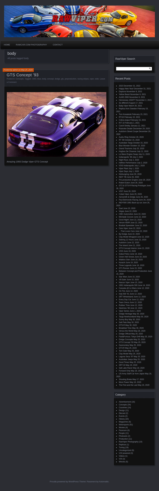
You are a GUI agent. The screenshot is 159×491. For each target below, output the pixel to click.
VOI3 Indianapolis (126, 166)
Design (122, 410)
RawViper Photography (128, 442)
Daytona (122, 91)
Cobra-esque (124, 120)
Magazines (123, 422)
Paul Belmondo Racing (128, 200)
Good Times (124, 362)
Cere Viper (123, 228)
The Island (123, 245)
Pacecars (123, 430)
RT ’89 (121, 140)
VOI (120, 459)
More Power (124, 382)
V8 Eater (122, 280)
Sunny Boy (123, 319)
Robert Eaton (124, 183)
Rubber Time (124, 305)
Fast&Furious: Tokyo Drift (129, 337)
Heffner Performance (127, 163)
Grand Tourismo (125, 148)
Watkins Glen (124, 260)
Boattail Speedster (126, 225)
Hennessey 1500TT (127, 100)
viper (92, 79)
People (122, 433)
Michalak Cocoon (126, 217)
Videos (122, 456)
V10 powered (124, 453)
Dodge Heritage (125, 314)
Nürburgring (124, 174)
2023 (121, 86)
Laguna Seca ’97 (126, 356)
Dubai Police (124, 254)
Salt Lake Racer (125, 368)
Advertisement (125, 402)
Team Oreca (124, 302)
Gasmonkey (124, 345)
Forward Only (124, 371)
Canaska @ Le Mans (128, 288)
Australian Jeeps (126, 359)
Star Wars (123, 277)
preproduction (70, 79)
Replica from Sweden (128, 109)
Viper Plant (123, 168)
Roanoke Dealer (126, 128)
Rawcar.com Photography (31, 45)
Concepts (20, 79)
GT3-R (122, 348)
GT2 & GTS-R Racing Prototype (132, 185)
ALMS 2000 (124, 97)
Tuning (122, 447)
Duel (121, 208)
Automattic (104, 481)
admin (15, 70)
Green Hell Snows (126, 257)
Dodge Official (125, 334)
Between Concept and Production (133, 271)
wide (97, 79)
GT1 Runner (124, 268)
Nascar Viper (124, 282)
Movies (122, 427)
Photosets (123, 436)
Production (123, 439)
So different (124, 103)
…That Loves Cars (127, 231)
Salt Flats (123, 322)
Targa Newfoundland (127, 317)
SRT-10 (122, 365)
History (122, 419)
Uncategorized (125, 450)
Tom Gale (123, 351)
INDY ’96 (122, 177)
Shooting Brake (125, 379)
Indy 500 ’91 (124, 294)
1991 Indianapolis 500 (128, 285)
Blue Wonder (124, 146)
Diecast (122, 413)
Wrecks (122, 462)
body (44, 79)
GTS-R (122, 325)
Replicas (122, 444)
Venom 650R (124, 223)
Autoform (123, 242)
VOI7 (121, 191)
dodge (57, 79)
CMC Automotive (126, 214)
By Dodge (123, 234)
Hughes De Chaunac (127, 151)
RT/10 (121, 117)
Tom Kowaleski (125, 114)
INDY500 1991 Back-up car (130, 203)
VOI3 (121, 251)
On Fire (122, 291)
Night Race (123, 160)
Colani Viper (124, 194)
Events (122, 416)
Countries (123, 407)
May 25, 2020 (27, 70)
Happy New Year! (126, 89)
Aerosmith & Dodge (127, 197)
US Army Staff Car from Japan (131, 374)
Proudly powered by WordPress (64, 481)
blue (39, 79)
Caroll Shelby (124, 126)
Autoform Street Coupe (128, 131)
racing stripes (83, 79)
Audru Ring (123, 137)
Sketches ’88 (124, 308)
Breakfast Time (125, 328)
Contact (58, 45)
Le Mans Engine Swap (128, 154)
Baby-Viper (123, 106)
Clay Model (123, 354)
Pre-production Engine (128, 180)
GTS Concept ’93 (23, 75)
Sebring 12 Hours (126, 240)
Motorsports (124, 425)
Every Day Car (125, 299)
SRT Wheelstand (126, 297)
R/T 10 (122, 123)
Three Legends (125, 265)
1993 (34, 79)
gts (62, 79)
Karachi (122, 262)
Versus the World (126, 331)
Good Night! (124, 220)
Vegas (121, 211)
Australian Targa (126, 143)
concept (50, 79)
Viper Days (123, 171)
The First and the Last (128, 385)
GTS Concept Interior (128, 248)
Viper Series (124, 311)
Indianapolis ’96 (125, 157)
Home (7, 45)
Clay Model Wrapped (128, 237)
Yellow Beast (124, 94)
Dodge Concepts (126, 339)
